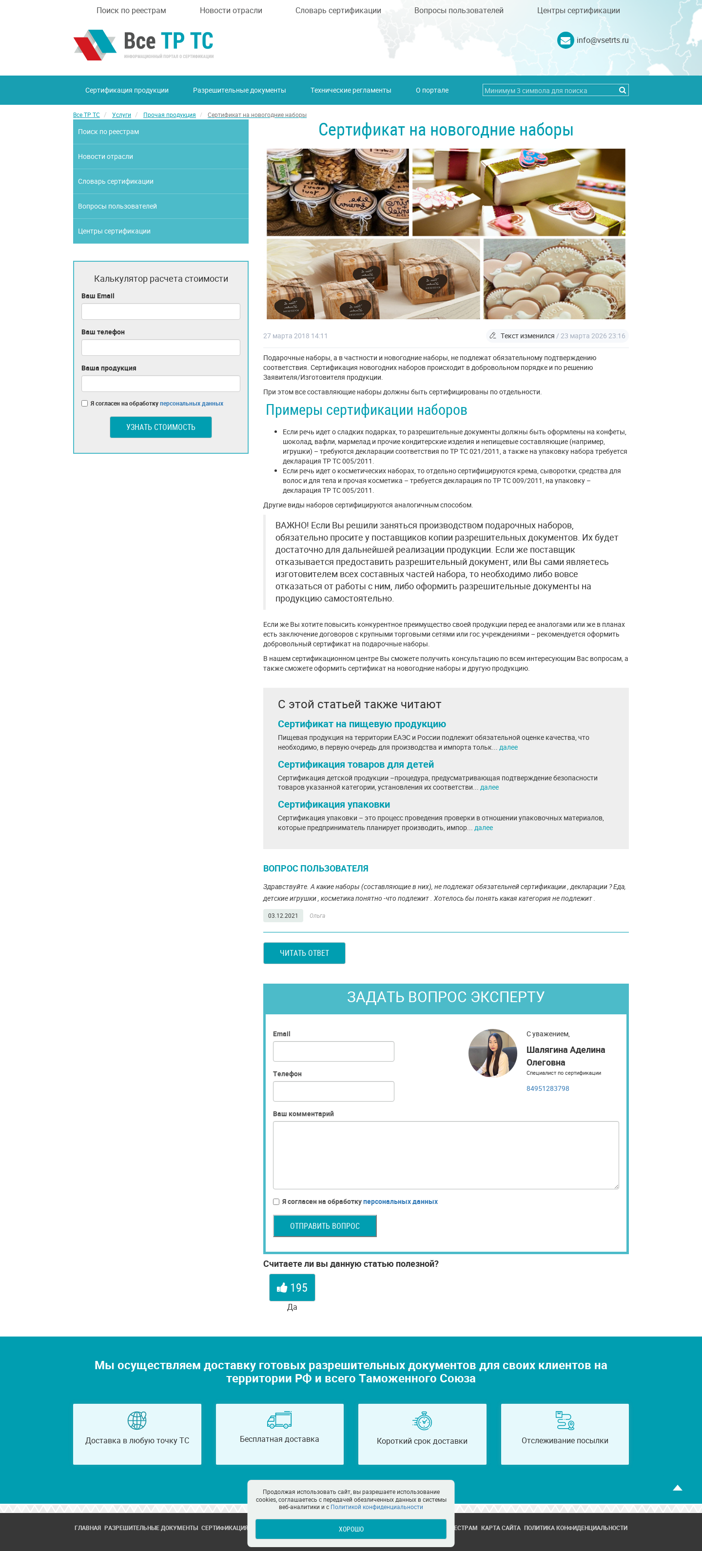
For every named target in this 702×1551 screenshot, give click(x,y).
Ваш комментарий (303, 1113)
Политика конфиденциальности (575, 1528)
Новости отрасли (231, 10)
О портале (432, 90)
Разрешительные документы (239, 90)
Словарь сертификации (338, 10)
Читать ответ (304, 953)
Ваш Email (98, 295)
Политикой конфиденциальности (377, 1507)
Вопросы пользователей (459, 10)
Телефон (287, 1073)
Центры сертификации (578, 10)
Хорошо (351, 1528)
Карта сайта (501, 1528)
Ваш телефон (103, 331)
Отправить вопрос (325, 1226)
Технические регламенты (351, 90)
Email (282, 1033)
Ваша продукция (108, 367)
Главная (88, 1528)
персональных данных (400, 1201)
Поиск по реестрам (131, 10)
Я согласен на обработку (355, 1201)
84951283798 (547, 1088)
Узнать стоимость (160, 427)
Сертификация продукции (127, 90)
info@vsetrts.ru (603, 40)
